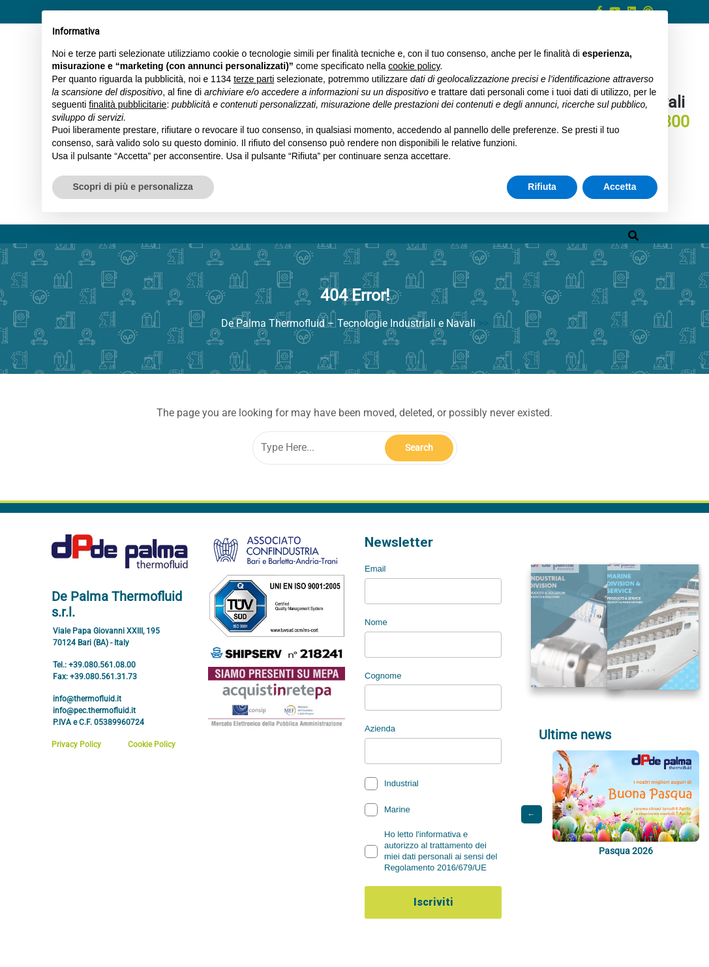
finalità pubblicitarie (127, 104)
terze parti (254, 79)
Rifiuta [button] (542, 186)
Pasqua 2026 (625, 855)
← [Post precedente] (532, 818)
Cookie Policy (151, 744)
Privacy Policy (76, 744)
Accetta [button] (620, 186)
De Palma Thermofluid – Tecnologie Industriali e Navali (348, 323)
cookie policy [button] (414, 66)
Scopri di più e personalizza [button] (133, 186)
